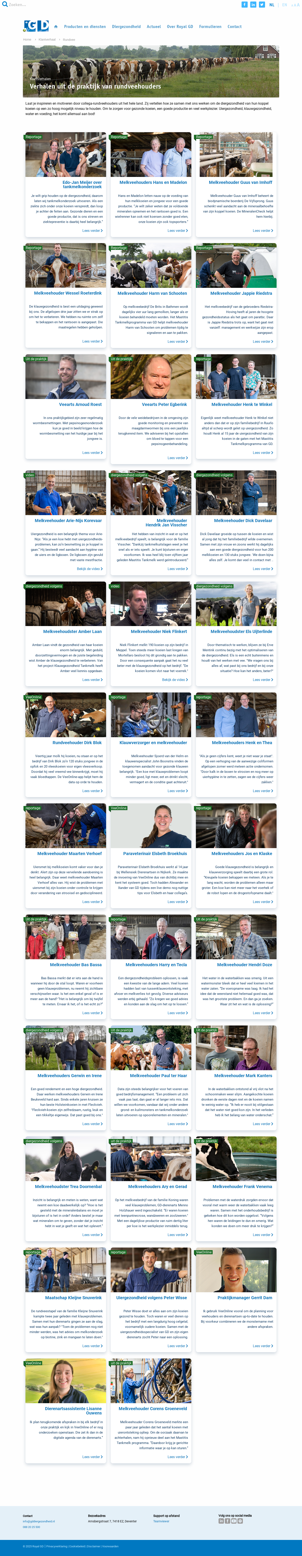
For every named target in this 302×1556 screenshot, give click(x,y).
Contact (235, 26)
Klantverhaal (48, 39)
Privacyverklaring (56, 1546)
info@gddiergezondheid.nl (39, 1521)
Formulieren (210, 26)
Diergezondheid (126, 26)
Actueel (154, 26)
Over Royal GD (180, 26)
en (284, 5)
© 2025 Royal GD (33, 1546)
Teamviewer (161, 1521)
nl (271, 5)
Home (27, 39)
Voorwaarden (110, 1546)
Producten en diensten (85, 26)
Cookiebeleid (77, 1546)
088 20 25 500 (31, 1527)
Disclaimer (93, 1546)
